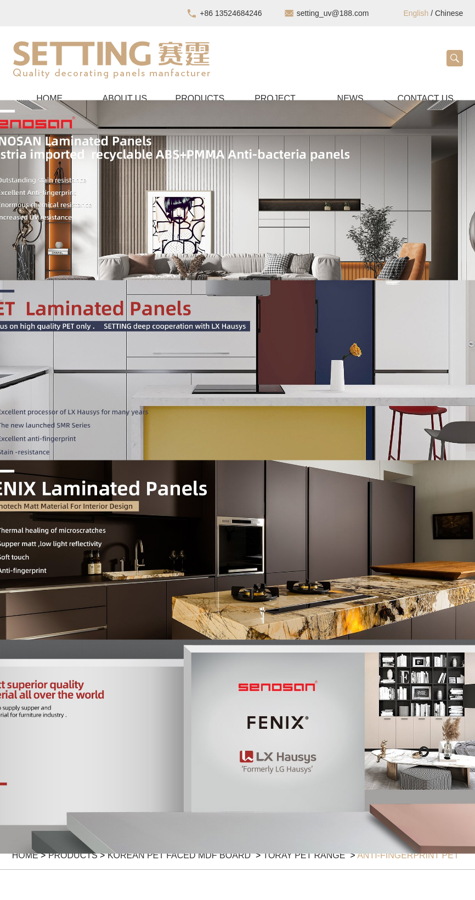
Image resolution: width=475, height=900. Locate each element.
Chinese (449, 13)
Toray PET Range (305, 855)
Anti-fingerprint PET (408, 855)
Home (25, 855)
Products (73, 855)
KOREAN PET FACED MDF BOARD (180, 855)
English (415, 13)
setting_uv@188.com (333, 13)
